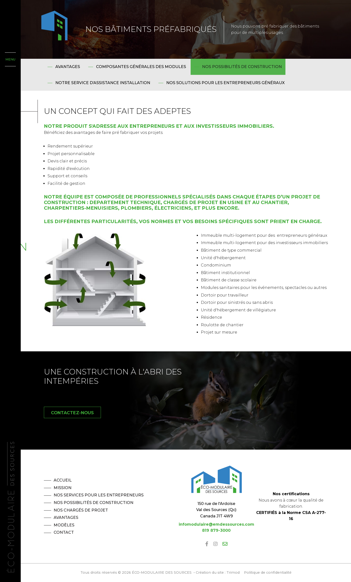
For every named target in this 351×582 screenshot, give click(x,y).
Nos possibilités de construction (242, 66)
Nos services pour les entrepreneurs (99, 495)
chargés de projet (190, 202)
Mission (62, 487)
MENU (10, 59)
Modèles (64, 525)
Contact (64, 532)
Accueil (63, 480)
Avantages (67, 66)
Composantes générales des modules (141, 66)
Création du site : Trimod (218, 572)
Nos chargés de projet (81, 510)
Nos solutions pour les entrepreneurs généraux (225, 82)
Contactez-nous (72, 412)
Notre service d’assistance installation (102, 82)
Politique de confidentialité (268, 572)
